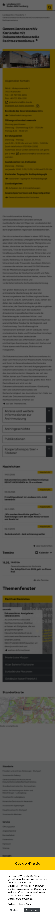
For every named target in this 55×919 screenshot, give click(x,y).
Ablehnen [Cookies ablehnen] (14, 910)
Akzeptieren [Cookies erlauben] (32, 910)
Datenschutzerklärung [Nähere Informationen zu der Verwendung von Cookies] (20, 904)
